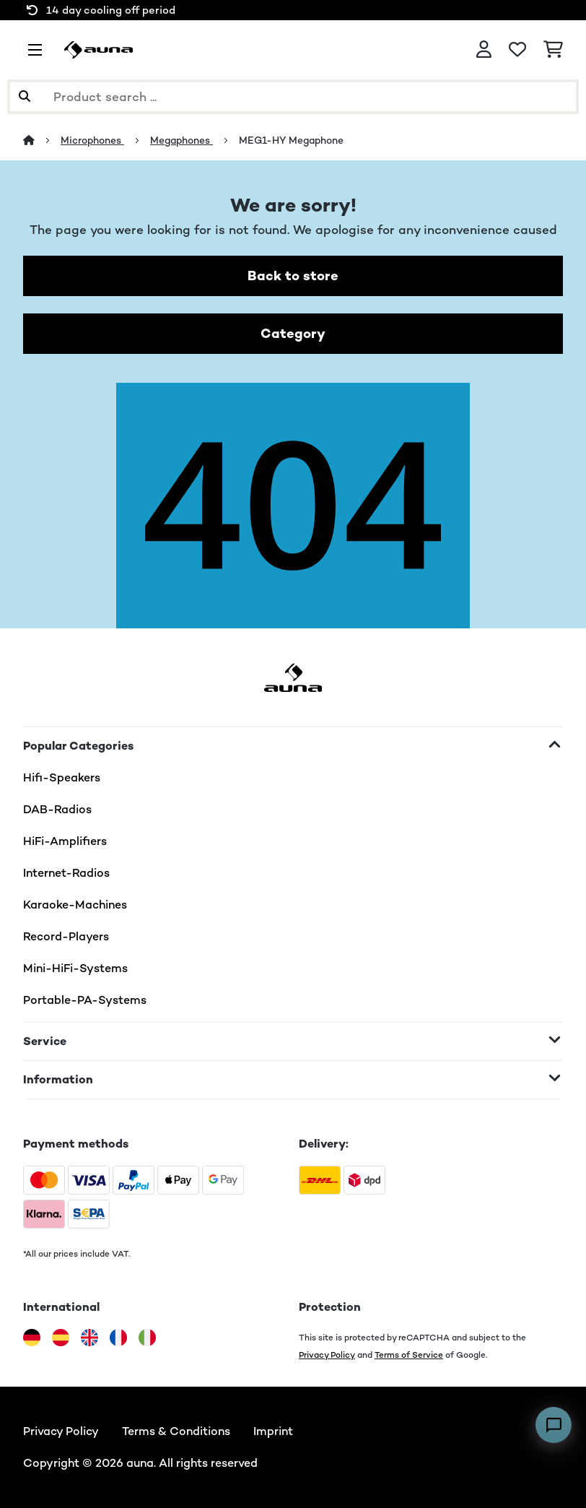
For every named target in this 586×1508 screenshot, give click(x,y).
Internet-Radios (66, 872)
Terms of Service (409, 1354)
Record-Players (66, 936)
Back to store (293, 275)
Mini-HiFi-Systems (75, 968)
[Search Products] (293, 96)
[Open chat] (553, 1425)
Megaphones (181, 140)
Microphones (92, 140)
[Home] (42, 140)
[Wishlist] (517, 50)
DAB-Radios (57, 809)
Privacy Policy (327, 1354)
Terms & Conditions (176, 1431)
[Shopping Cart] (553, 50)
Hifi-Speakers (61, 777)
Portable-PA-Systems (84, 1000)
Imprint (273, 1431)
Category (293, 333)
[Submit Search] (24, 96)
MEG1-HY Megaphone (291, 140)
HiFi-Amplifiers (65, 841)
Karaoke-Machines (75, 904)
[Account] (483, 50)
